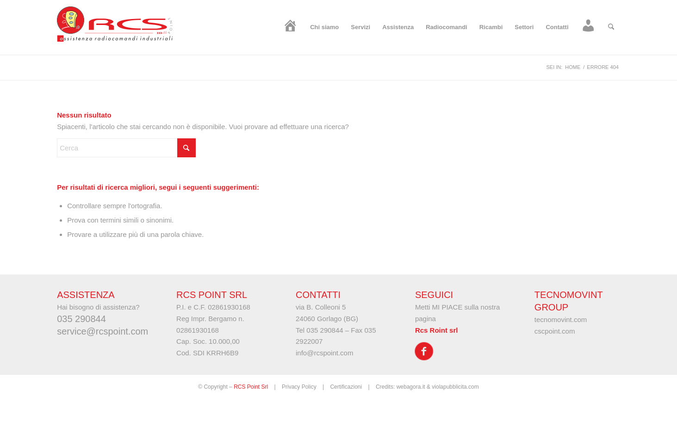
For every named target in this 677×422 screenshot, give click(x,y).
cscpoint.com (554, 331)
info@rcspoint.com (324, 353)
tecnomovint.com (560, 319)
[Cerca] (611, 27)
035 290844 (324, 330)
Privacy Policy (299, 387)
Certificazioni (346, 387)
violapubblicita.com (455, 387)
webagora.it (411, 387)
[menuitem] (290, 27)
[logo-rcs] (115, 27)
